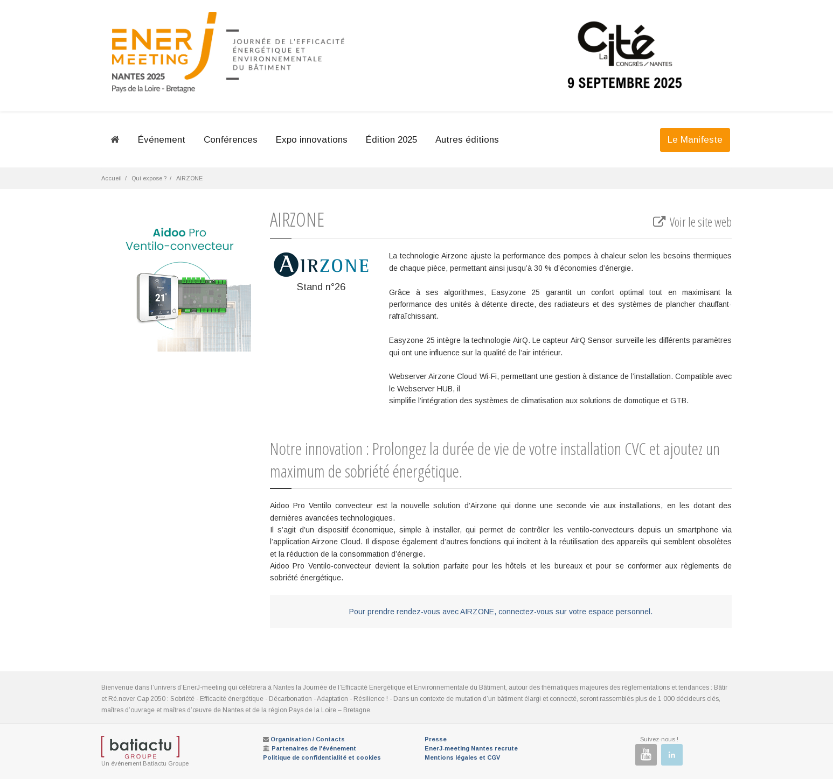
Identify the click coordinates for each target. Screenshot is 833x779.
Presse (436, 739)
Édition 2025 (391, 140)
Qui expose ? (148, 178)
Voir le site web (691, 221)
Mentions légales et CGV (462, 757)
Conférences (231, 140)
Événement (161, 140)
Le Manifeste (695, 140)
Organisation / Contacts (307, 739)
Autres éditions (467, 140)
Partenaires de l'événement (314, 748)
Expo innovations (312, 140)
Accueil (111, 178)
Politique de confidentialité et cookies (322, 757)
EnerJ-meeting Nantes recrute (471, 748)
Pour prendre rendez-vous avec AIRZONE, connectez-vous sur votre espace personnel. (500, 611)
